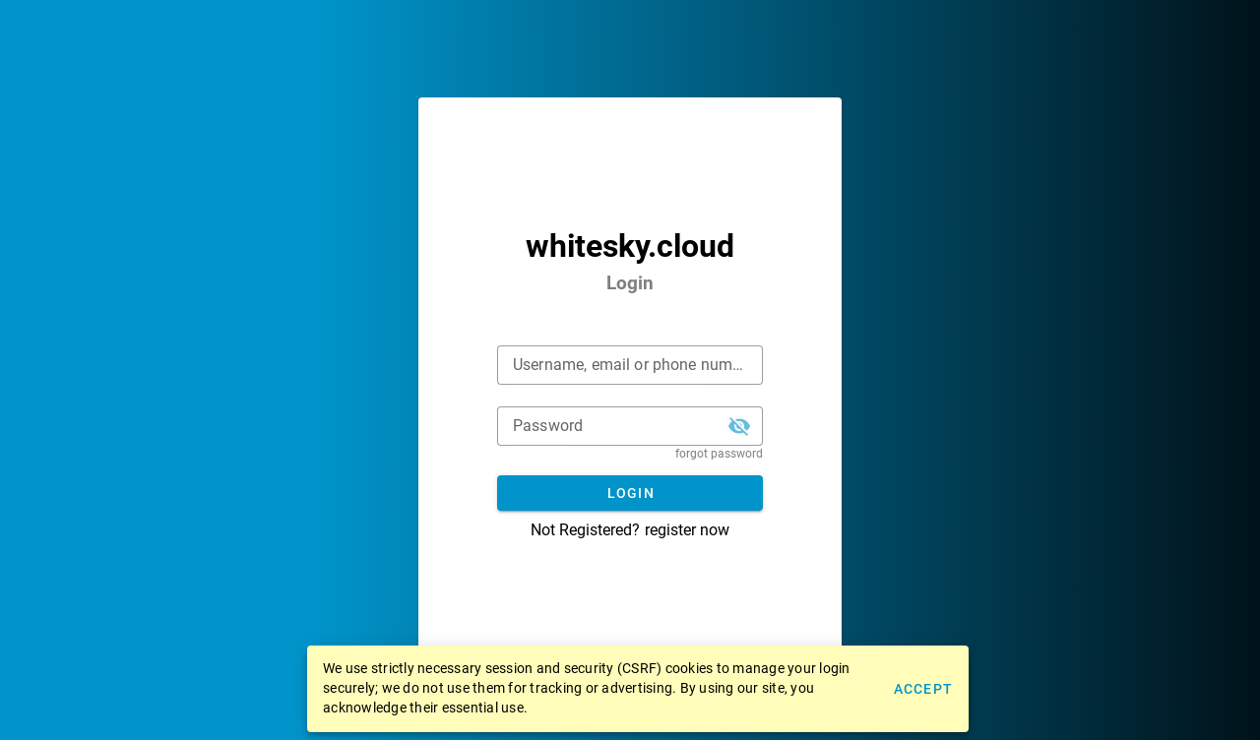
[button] (739, 426)
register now (687, 530)
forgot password (719, 454)
